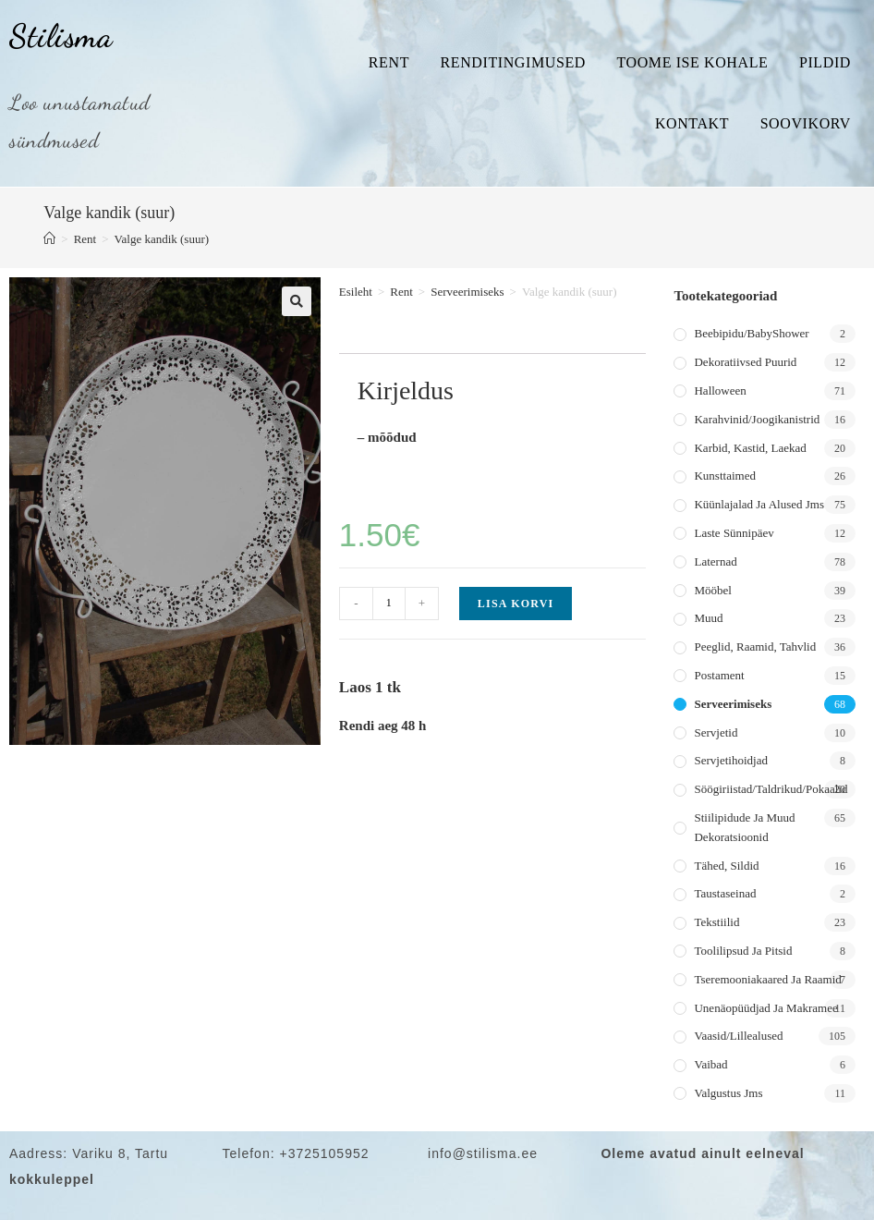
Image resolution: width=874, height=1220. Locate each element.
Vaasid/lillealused (738, 1036)
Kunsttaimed (724, 475)
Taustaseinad (725, 893)
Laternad (715, 561)
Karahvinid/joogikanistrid (756, 419)
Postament (719, 675)
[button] (296, 301)
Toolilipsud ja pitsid (743, 951)
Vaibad (710, 1064)
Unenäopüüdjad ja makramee (765, 1008)
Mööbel (712, 590)
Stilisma (61, 36)
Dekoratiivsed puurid (745, 362)
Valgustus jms (728, 1093)
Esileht (355, 292)
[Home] (49, 239)
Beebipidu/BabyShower (751, 333)
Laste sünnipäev (733, 533)
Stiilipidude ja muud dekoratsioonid (744, 827)
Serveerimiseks (467, 292)
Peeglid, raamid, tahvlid (755, 646)
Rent (389, 62)
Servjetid (715, 732)
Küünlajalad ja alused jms (758, 504)
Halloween (720, 390)
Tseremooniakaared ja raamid (767, 979)
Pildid (825, 62)
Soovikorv (805, 123)
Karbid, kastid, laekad (750, 448)
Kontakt (692, 123)
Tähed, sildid (726, 865)
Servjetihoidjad (730, 760)
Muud (708, 618)
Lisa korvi (516, 603)
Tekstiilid (716, 922)
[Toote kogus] (389, 603)
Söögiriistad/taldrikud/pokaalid (770, 789)
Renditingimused (513, 62)
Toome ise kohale (692, 62)
